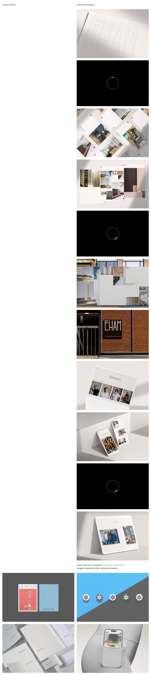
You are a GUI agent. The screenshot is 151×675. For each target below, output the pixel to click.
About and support (86, 4)
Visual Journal (9, 4)
